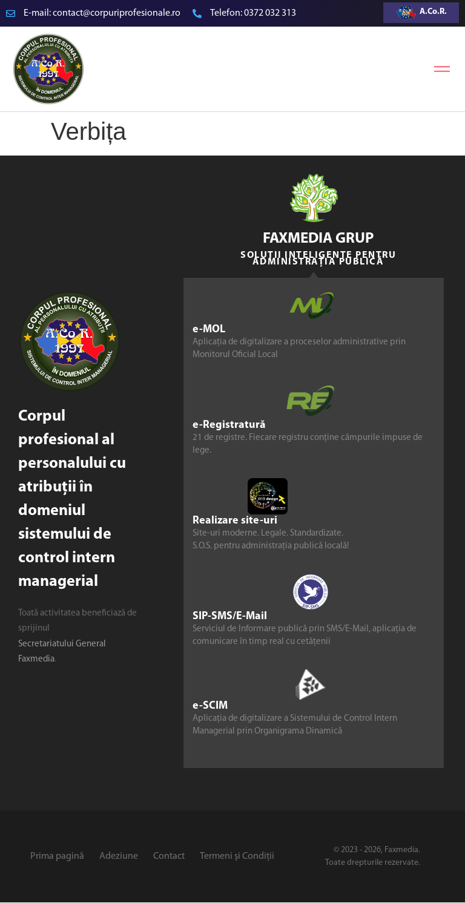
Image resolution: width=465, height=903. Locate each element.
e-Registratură (229, 425)
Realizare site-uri (235, 521)
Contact (169, 856)
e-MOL (209, 329)
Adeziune (118, 856)
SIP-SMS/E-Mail (230, 616)
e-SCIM (210, 706)
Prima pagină (57, 856)
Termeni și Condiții (237, 856)
